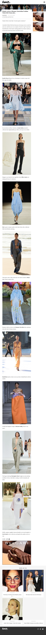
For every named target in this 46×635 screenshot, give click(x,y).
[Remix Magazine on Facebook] (38, 629)
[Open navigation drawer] (44, 2)
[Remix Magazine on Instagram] (40, 629)
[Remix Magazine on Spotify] (42, 629)
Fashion (4, 15)
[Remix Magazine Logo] (6, 2)
